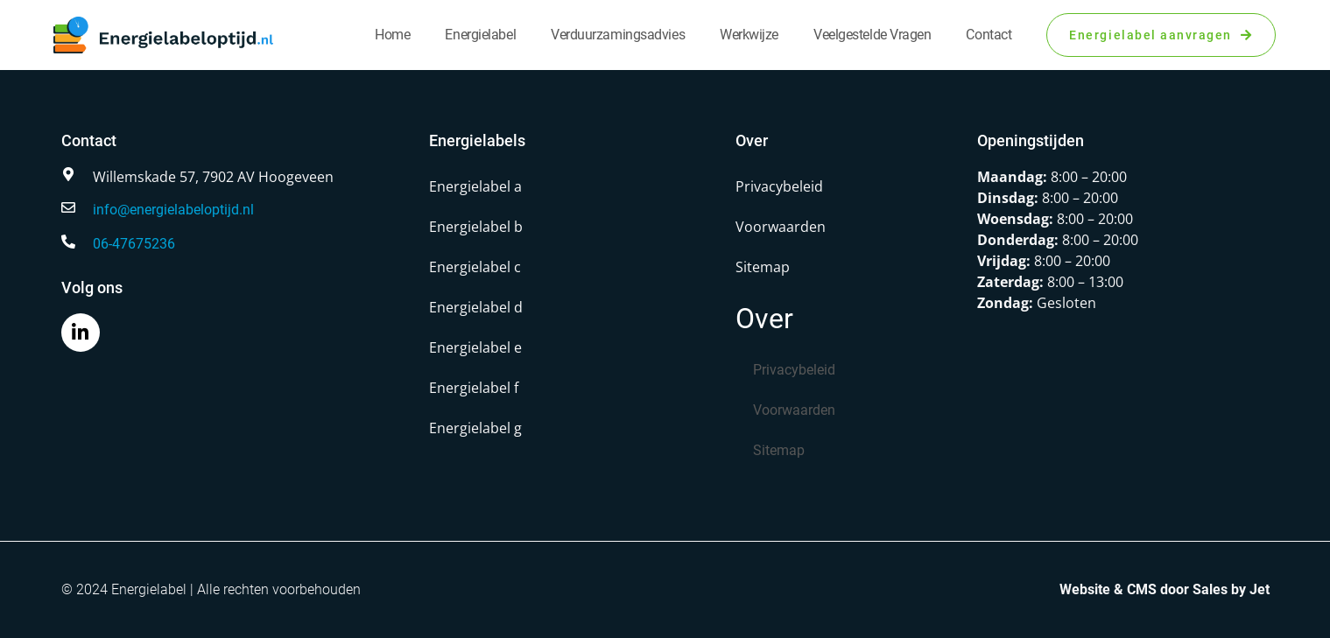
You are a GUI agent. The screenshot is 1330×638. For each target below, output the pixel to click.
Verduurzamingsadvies (618, 34)
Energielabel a (475, 186)
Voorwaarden (780, 226)
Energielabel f (473, 387)
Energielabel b (476, 226)
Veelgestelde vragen (872, 34)
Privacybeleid (779, 186)
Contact (988, 34)
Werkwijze (749, 34)
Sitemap (762, 267)
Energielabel (480, 34)
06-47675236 (134, 243)
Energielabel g (475, 428)
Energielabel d (476, 307)
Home (392, 34)
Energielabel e (475, 347)
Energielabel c (475, 267)
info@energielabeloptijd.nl (173, 209)
